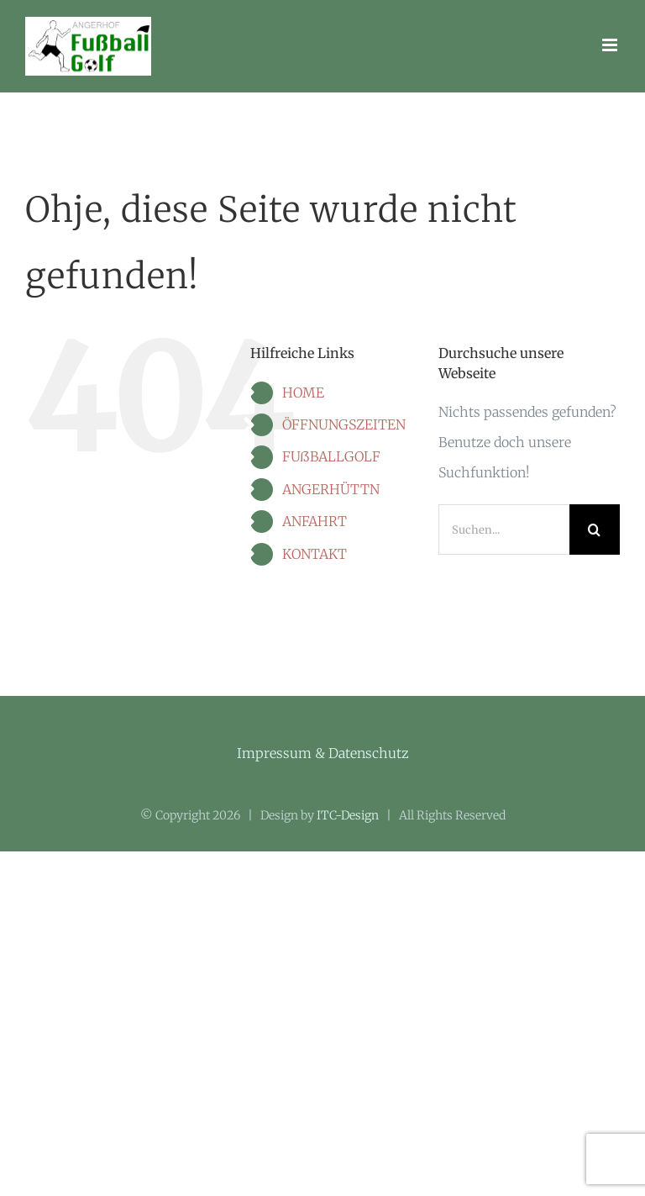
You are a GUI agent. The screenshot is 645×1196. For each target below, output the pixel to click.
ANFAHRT (314, 521)
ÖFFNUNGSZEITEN (344, 424)
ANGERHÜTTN (331, 489)
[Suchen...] (503, 529)
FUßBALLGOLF (331, 456)
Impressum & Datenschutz (323, 753)
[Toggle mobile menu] (611, 45)
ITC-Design (348, 815)
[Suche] (594, 529)
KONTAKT (314, 553)
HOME (303, 392)
